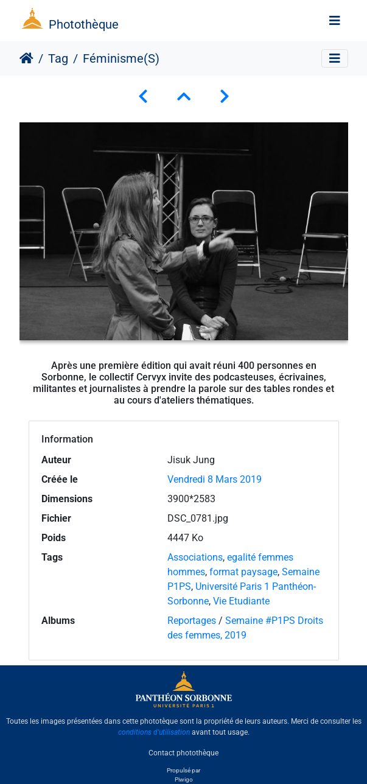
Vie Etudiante (241, 601)
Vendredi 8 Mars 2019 (214, 479)
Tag (58, 58)
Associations (195, 557)
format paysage (243, 572)
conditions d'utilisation (154, 732)
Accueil (26, 58)
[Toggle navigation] (334, 21)
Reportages (191, 620)
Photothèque (84, 24)
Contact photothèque (183, 753)
